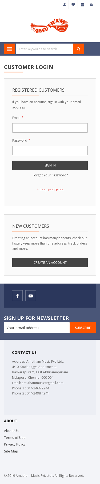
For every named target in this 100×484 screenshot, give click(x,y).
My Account (64, 4)
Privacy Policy (15, 444)
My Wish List (73, 4)
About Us (11, 430)
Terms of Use (15, 437)
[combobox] (44, 49)
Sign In (91, 4)
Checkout (82, 4)
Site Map (11, 451)
